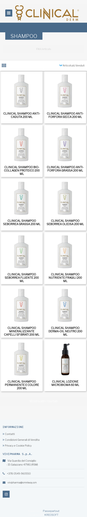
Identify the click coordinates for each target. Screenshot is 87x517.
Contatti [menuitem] (9, 433)
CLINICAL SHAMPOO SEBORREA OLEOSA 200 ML (65, 222)
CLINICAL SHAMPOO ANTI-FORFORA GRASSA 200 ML (65, 169)
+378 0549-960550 (19, 473)
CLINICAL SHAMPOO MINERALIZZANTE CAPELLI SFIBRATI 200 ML (21, 331)
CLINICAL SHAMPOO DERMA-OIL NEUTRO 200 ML (65, 331)
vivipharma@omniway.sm (22, 482)
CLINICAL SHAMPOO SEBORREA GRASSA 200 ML (22, 222)
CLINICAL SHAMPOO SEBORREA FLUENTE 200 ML (22, 278)
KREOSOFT (51, 514)
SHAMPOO (24, 36)
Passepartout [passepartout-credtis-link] (51, 511)
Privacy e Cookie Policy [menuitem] (17, 445)
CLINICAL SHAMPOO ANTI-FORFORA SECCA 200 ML (65, 115)
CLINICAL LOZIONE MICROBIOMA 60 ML (65, 383)
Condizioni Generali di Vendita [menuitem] (21, 439)
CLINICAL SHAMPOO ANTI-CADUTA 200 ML (21, 115)
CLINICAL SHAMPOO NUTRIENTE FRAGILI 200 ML (65, 278)
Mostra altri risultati (43, 401)
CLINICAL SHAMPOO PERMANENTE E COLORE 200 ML (22, 385)
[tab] (6, 65)
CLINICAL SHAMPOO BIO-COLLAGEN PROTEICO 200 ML (22, 171)
